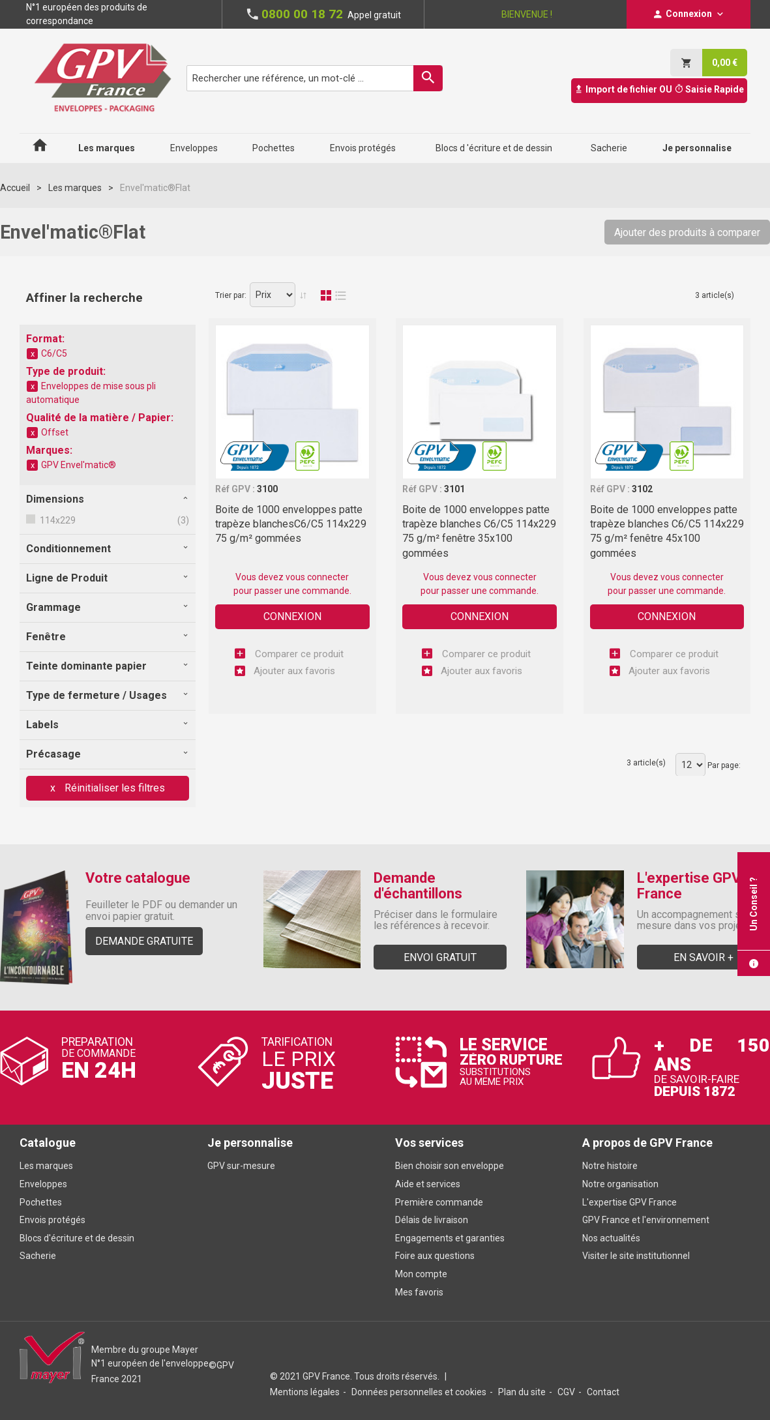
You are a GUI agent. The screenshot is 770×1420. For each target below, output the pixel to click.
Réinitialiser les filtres (113, 788)
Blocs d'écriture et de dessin (77, 1238)
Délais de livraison (432, 1220)
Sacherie (38, 1255)
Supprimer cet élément (32, 354)
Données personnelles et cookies (418, 1392)
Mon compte (421, 1274)
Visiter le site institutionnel (636, 1255)
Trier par (229, 295)
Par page (723, 765)
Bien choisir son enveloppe (449, 1166)
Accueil (15, 188)
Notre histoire (610, 1166)
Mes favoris (419, 1292)
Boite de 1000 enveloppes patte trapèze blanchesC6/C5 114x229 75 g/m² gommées (290, 524)
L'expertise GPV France (629, 1202)
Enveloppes (43, 1184)
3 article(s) (714, 295)
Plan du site (522, 1392)
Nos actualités (611, 1238)
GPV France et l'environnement (645, 1220)
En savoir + (703, 957)
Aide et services (427, 1184)
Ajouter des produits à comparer (687, 232)
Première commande (439, 1202)
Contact (603, 1392)
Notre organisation (620, 1184)
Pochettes (41, 1202)
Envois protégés (52, 1220)
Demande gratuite (144, 941)
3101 (454, 489)
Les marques (75, 188)
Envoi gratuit (440, 957)
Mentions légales (305, 1392)
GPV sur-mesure (241, 1166)
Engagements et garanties (450, 1238)
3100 (267, 489)
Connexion (292, 616)
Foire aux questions (435, 1255)
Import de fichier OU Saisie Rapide (659, 89)
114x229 (57, 520)
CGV (566, 1392)
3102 (642, 489)
